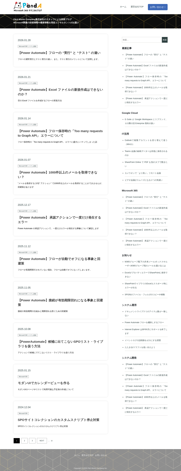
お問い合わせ (157, 7)
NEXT (42, 441)
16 (51, 441)
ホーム (123, 6)
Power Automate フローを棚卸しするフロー (144, 322)
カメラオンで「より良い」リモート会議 (143, 173)
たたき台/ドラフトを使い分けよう (140, 347)
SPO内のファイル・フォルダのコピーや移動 (145, 294)
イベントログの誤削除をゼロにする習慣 (143, 340)
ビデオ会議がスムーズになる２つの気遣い (144, 180)
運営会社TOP (137, 6)
